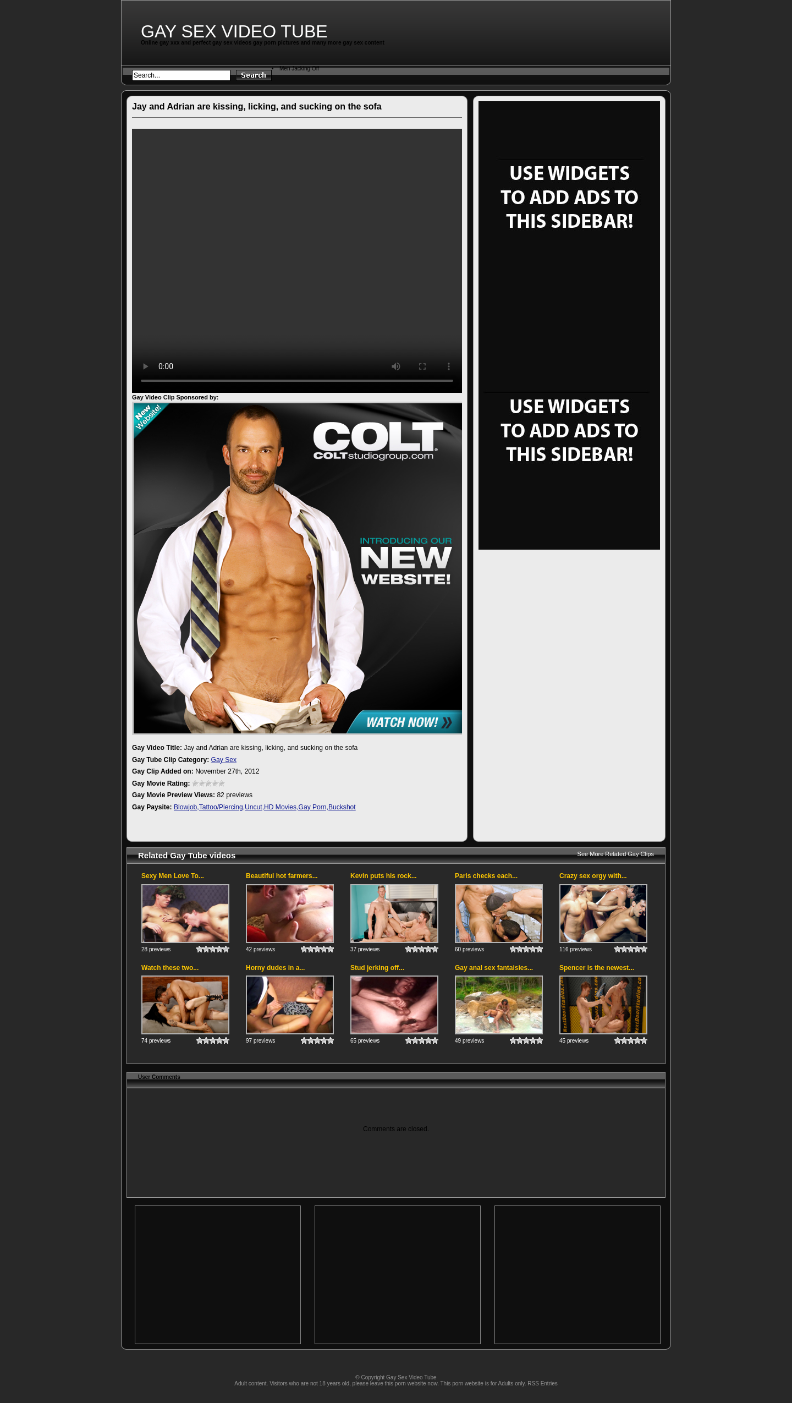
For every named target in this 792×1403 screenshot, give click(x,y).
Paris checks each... (486, 876)
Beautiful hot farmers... (282, 876)
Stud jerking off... (377, 968)
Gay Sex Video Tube (234, 31)
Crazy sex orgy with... (593, 876)
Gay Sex (224, 760)
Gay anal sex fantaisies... (494, 968)
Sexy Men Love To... (172, 876)
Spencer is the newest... (596, 968)
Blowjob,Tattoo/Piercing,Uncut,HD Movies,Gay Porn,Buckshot (265, 807)
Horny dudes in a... (275, 968)
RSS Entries (542, 1383)
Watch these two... (170, 968)
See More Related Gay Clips (616, 854)
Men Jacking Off (299, 68)
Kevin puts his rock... (383, 876)
